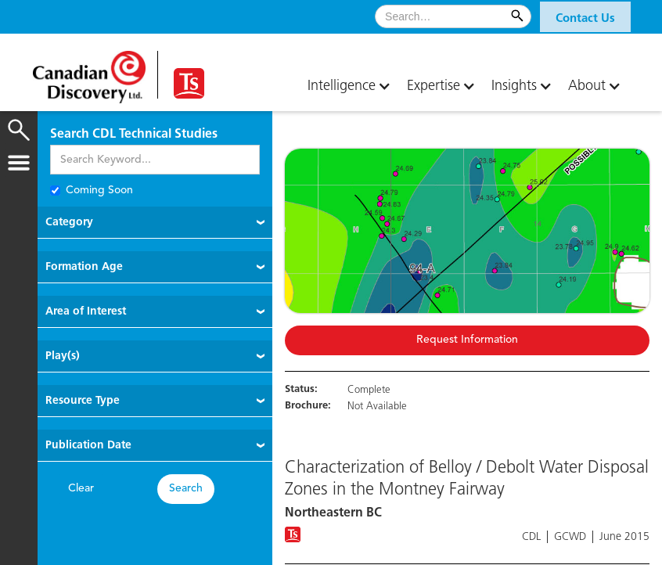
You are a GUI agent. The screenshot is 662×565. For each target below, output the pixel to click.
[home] (95, 71)
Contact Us (585, 18)
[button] (585, 17)
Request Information (467, 340)
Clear (81, 489)
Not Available (377, 406)
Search (186, 489)
